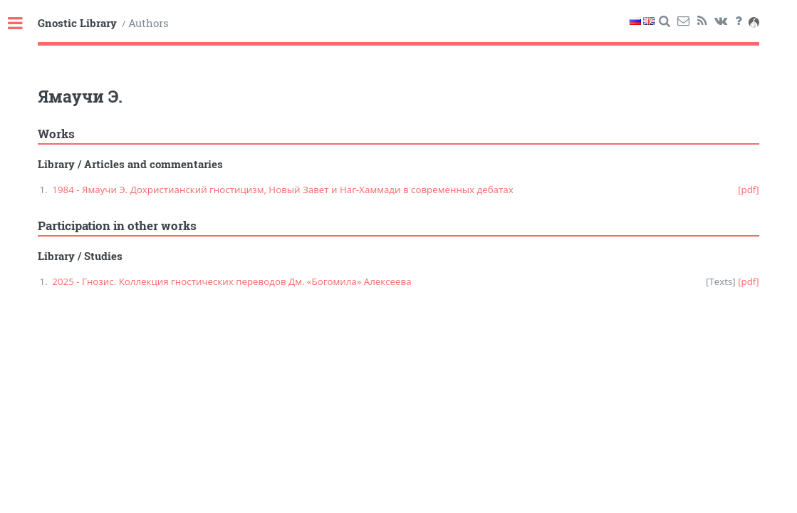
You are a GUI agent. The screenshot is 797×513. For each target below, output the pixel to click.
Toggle (23, 24)
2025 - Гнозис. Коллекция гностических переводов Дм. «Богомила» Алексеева (231, 281)
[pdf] (748, 189)
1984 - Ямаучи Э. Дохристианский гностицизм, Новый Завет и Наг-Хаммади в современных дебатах (282, 189)
